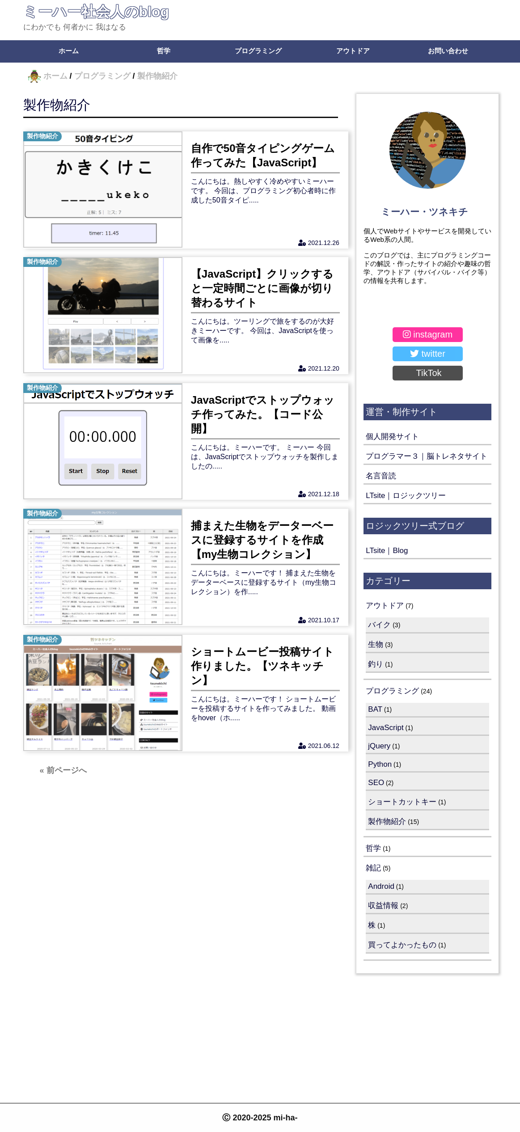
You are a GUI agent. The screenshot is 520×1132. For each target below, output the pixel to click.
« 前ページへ (63, 776)
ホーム (69, 51)
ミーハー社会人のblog (96, 12)
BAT (375, 709)
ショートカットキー (402, 802)
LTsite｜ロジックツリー (406, 495)
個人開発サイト (392, 436)
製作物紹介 (56, 104)
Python (380, 764)
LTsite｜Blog (387, 550)
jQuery (379, 746)
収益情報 (383, 905)
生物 (375, 644)
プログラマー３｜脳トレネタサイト (426, 456)
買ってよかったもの (402, 945)
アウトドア (353, 51)
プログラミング (258, 51)
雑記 (373, 868)
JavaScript (385, 727)
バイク (379, 625)
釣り (375, 664)
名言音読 (381, 476)
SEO (376, 782)
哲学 (163, 51)
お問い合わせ (448, 51)
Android (381, 886)
